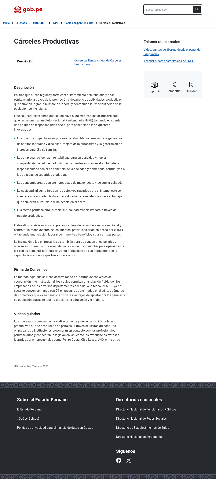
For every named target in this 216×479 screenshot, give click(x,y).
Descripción (25, 61)
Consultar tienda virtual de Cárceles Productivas (98, 62)
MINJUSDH (39, 22)
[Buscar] (197, 9)
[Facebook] (118, 460)
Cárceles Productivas (112, 22)
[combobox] (172, 9)
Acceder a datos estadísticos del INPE (169, 61)
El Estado (21, 22)
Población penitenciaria (78, 22)
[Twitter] (128, 460)
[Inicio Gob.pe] (6, 23)
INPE (55, 22)
